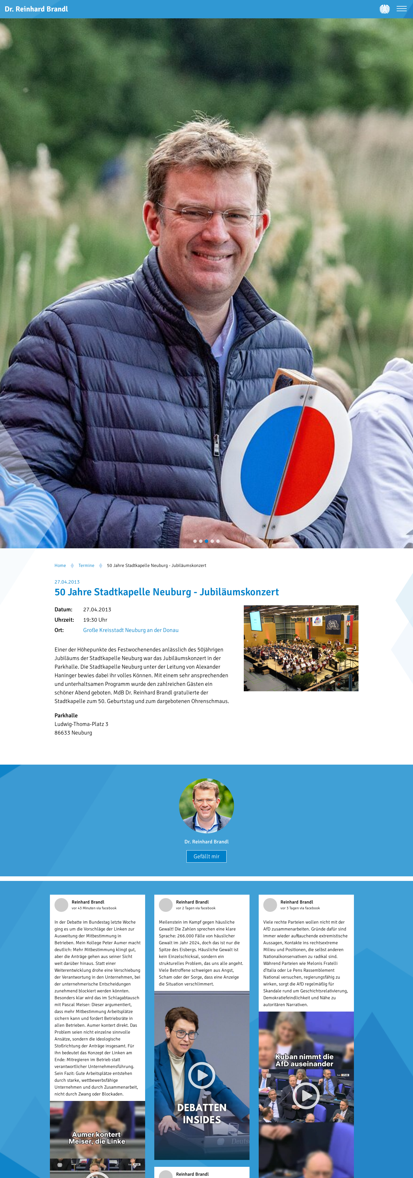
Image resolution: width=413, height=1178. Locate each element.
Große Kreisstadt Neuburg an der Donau (131, 630)
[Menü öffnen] (401, 9)
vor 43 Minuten (84, 908)
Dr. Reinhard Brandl (206, 842)
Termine (86, 565)
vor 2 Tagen (185, 908)
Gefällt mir (206, 856)
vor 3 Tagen (290, 908)
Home (60, 565)
